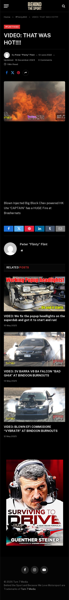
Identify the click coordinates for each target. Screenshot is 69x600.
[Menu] (6, 6)
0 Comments (45, 60)
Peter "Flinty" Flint (25, 55)
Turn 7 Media (28, 589)
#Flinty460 (12, 27)
